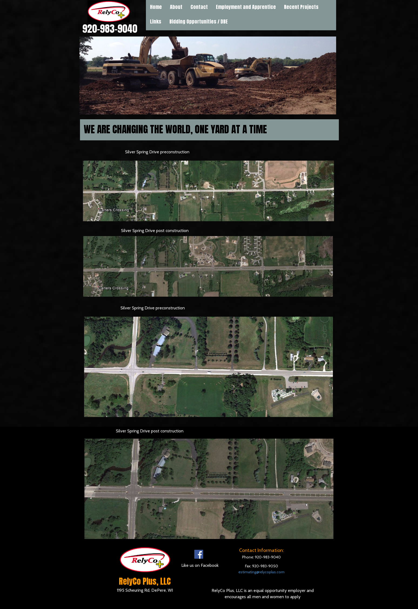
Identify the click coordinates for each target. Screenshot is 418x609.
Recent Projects (301, 7)
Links (155, 21)
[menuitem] (155, 21)
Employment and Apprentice (246, 7)
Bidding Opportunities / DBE (198, 21)
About (176, 7)
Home (156, 7)
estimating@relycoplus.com (261, 572)
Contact (199, 7)
